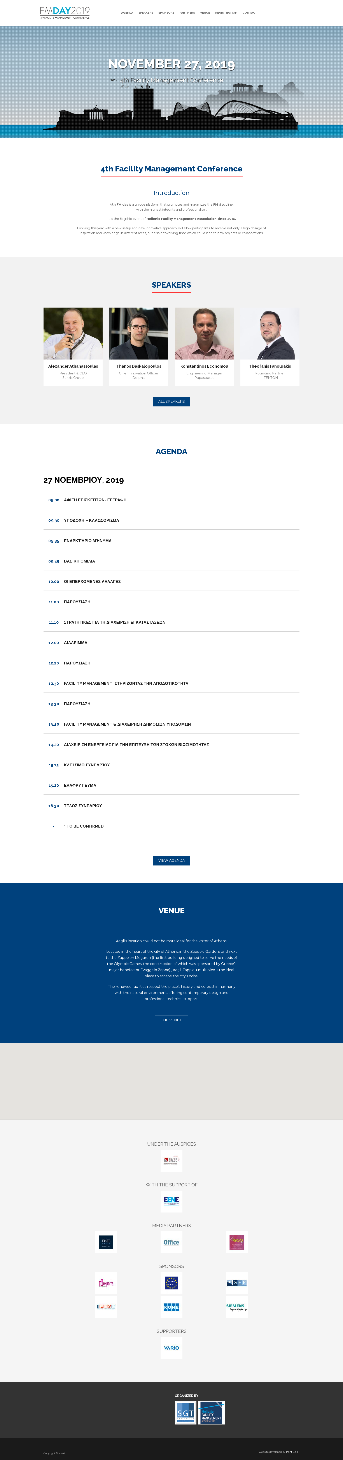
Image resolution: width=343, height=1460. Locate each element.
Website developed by (279, 1451)
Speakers (145, 12)
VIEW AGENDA (171, 860)
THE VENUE (171, 1020)
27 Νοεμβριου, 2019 (84, 479)
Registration (226, 12)
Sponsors (166, 12)
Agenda (127, 12)
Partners (187, 12)
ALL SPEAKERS (171, 401)
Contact (250, 12)
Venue (205, 12)
